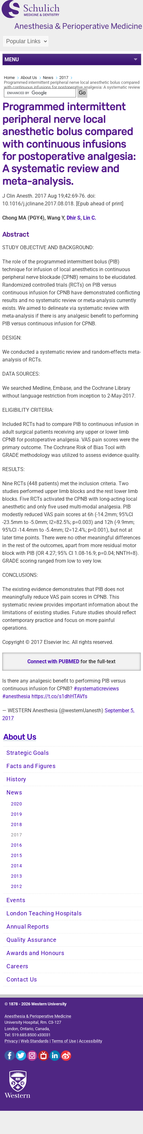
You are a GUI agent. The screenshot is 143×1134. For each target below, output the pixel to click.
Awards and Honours (35, 953)
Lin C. (89, 218)
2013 (16, 876)
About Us (29, 77)
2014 (16, 866)
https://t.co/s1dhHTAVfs (59, 696)
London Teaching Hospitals (44, 913)
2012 (16, 886)
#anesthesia (16, 696)
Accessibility (90, 1041)
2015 (16, 855)
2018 (16, 824)
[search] (40, 92)
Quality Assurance (31, 940)
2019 (16, 814)
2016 (16, 845)
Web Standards (35, 1041)
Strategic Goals (27, 753)
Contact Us (21, 979)
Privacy (11, 1041)
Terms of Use (64, 1041)
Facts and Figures (31, 766)
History (16, 779)
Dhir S (74, 218)
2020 (16, 804)
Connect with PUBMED (54, 661)
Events (15, 900)
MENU (12, 59)
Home (9, 77)
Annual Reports (27, 926)
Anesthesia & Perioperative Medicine (38, 1016)
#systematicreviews (96, 688)
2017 (63, 77)
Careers (17, 966)
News (48, 77)
